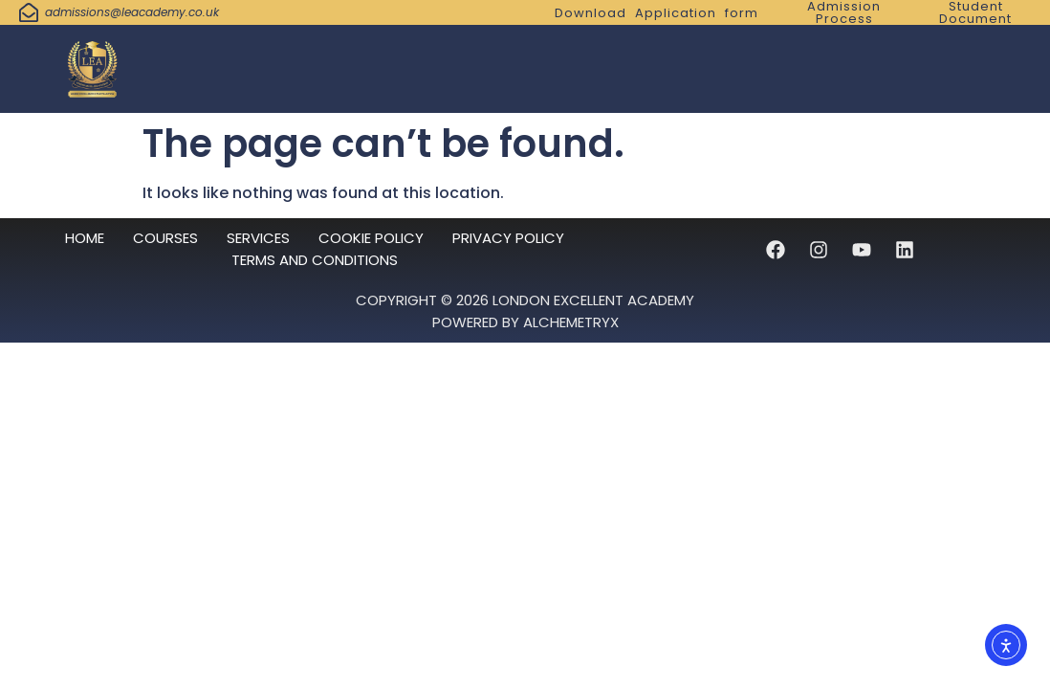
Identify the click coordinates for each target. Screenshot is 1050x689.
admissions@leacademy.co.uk (132, 12)
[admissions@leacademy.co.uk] (28, 12)
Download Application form (656, 13)
